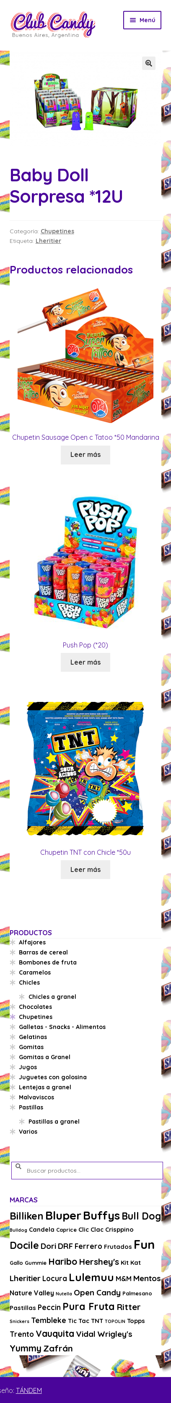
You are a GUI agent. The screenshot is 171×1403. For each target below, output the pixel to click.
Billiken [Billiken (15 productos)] (27, 1216)
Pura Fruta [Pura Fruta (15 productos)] (88, 1306)
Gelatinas (33, 1037)
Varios (28, 1131)
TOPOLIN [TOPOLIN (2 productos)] (115, 1321)
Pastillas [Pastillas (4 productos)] (23, 1308)
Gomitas (31, 1047)
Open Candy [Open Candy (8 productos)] (97, 1292)
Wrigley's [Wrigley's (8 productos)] (114, 1334)
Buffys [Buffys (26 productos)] (101, 1215)
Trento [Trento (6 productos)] (22, 1334)
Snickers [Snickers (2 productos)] (19, 1321)
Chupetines (57, 231)
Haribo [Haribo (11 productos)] (62, 1261)
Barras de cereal (43, 952)
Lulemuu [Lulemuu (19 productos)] (91, 1277)
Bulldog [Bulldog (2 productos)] (18, 1230)
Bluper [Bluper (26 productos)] (63, 1215)
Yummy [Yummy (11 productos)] (25, 1348)
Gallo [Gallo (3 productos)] (16, 1262)
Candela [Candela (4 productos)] (41, 1229)
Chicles (29, 982)
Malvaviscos (36, 1097)
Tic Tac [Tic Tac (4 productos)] (78, 1321)
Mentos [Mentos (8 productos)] (147, 1278)
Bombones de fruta (48, 962)
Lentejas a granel (45, 1087)
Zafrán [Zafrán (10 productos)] (58, 1348)
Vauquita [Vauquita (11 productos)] (55, 1333)
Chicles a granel (52, 997)
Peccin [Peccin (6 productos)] (49, 1307)
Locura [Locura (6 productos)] (54, 1278)
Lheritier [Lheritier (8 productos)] (25, 1278)
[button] (148, 63)
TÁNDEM (29, 1390)
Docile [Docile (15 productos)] (24, 1245)
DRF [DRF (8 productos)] (65, 1246)
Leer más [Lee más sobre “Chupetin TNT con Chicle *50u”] (85, 869)
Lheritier (48, 241)
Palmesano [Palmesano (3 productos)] (137, 1293)
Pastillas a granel (54, 1121)
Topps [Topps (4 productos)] (136, 1321)
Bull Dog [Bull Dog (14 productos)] (141, 1216)
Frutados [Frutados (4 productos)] (118, 1247)
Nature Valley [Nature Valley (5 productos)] (32, 1293)
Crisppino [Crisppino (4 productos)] (119, 1229)
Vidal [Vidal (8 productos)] (86, 1334)
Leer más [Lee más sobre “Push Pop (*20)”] (85, 662)
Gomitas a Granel (44, 1057)
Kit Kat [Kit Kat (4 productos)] (131, 1262)
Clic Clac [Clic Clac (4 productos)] (91, 1229)
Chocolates (35, 1007)
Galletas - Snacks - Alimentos (62, 1027)
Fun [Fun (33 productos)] (144, 1244)
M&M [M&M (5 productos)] (124, 1278)
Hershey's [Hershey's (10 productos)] (99, 1261)
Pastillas (31, 1107)
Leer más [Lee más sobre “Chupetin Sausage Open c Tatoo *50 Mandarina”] (85, 454)
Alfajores (32, 942)
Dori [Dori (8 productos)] (48, 1246)
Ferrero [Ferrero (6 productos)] (88, 1246)
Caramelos (35, 972)
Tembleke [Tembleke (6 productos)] (48, 1320)
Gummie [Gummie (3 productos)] (36, 1262)
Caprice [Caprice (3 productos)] (66, 1229)
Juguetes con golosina (53, 1077)
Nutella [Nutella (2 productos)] (64, 1294)
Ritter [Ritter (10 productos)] (129, 1306)
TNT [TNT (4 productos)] (97, 1321)
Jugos (28, 1067)
